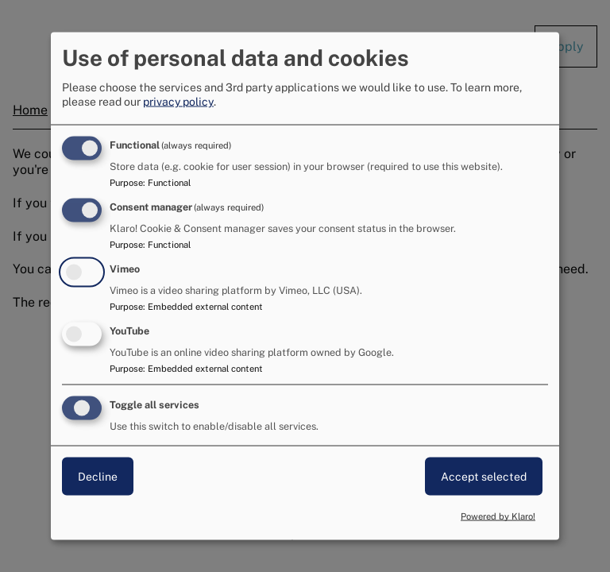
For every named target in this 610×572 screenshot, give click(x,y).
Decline (98, 476)
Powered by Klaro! (498, 516)
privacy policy (178, 101)
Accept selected (484, 476)
